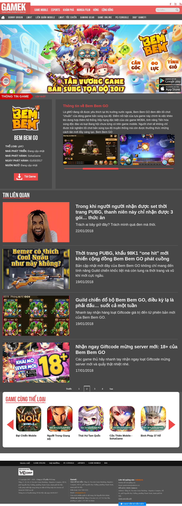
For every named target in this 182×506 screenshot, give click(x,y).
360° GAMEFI (139, 17)
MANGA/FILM (83, 9)
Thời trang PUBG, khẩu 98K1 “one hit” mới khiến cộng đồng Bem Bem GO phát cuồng (122, 256)
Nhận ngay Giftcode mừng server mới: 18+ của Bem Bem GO (126, 349)
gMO (21, 146)
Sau (111, 389)
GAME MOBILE (41, 9)
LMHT (29, 17)
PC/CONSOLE (122, 17)
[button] (172, 424)
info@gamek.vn (80, 493)
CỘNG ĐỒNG (107, 9)
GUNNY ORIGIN (15, 17)
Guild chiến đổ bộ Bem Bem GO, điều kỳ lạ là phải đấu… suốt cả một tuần (125, 302)
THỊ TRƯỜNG (54, 463)
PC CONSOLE (69, 463)
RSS (105, 463)
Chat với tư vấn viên (132, 504)
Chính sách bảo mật (125, 498)
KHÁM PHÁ (68, 9)
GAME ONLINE (105, 17)
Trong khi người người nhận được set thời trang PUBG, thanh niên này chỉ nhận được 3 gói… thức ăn (124, 212)
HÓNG (96, 9)
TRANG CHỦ (25, 463)
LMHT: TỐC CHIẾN (68, 17)
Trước (69, 389)
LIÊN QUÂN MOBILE (45, 17)
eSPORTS (55, 9)
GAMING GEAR (87, 17)
